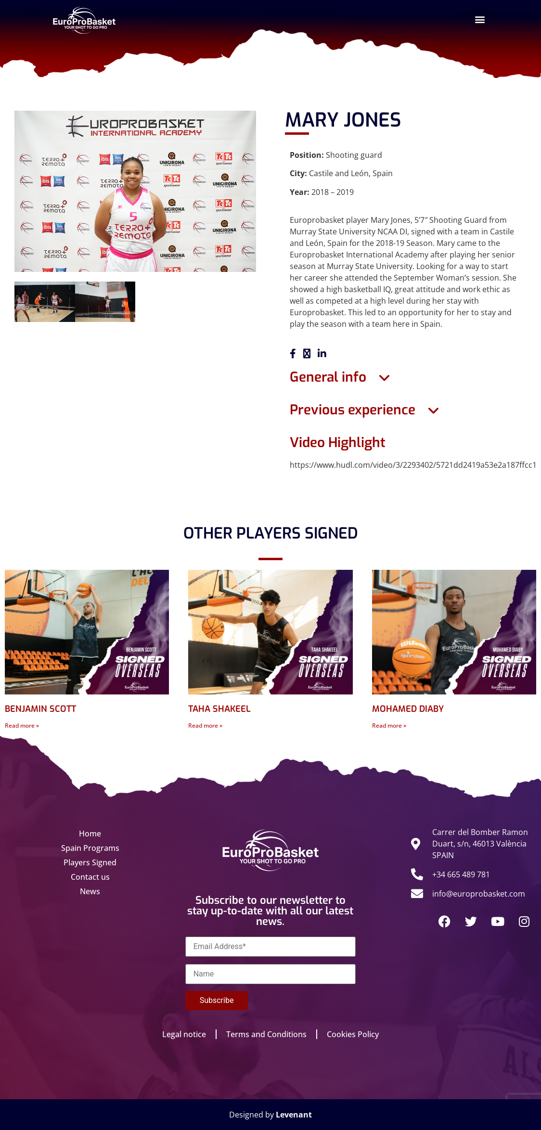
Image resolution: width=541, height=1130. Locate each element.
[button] (480, 19)
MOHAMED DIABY (408, 709)
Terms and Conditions (266, 1034)
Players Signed (90, 862)
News (90, 891)
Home (90, 833)
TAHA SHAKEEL (219, 709)
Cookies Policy (353, 1034)
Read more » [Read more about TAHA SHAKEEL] (205, 725)
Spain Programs (90, 848)
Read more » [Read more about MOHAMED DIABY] (389, 725)
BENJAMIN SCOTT (40, 709)
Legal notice (184, 1034)
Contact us (90, 877)
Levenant (294, 1114)
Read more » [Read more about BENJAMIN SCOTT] (22, 725)
